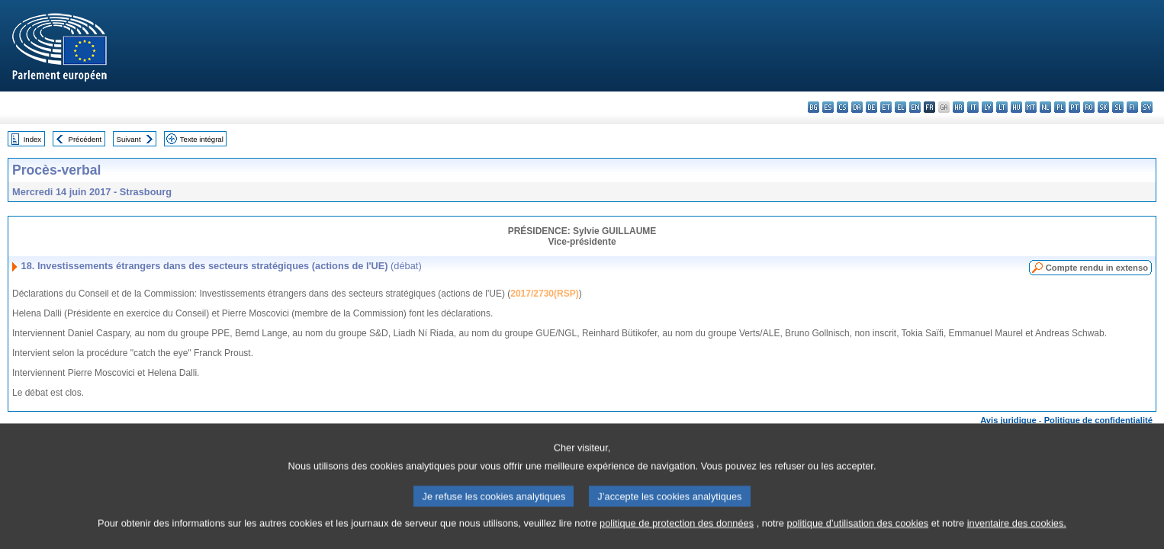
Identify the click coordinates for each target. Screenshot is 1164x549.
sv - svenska (1147, 107)
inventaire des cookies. (1016, 537)
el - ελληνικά (900, 107)
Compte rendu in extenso (1097, 267)
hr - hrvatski (958, 107)
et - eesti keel (886, 107)
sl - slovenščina (1118, 107)
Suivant (129, 139)
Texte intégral (201, 139)
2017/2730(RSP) (544, 293)
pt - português (1074, 107)
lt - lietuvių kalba (1002, 107)
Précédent (85, 139)
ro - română (1089, 107)
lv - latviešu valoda (987, 107)
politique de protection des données (677, 537)
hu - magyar (1016, 107)
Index (32, 139)
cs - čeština (842, 107)
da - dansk (857, 107)
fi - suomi (1132, 107)
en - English (915, 107)
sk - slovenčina (1103, 107)
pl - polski (1060, 107)
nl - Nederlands (1045, 107)
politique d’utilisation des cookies (858, 537)
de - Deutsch (871, 107)
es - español (828, 107)
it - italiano (973, 107)
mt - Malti (1031, 107)
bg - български (813, 107)
